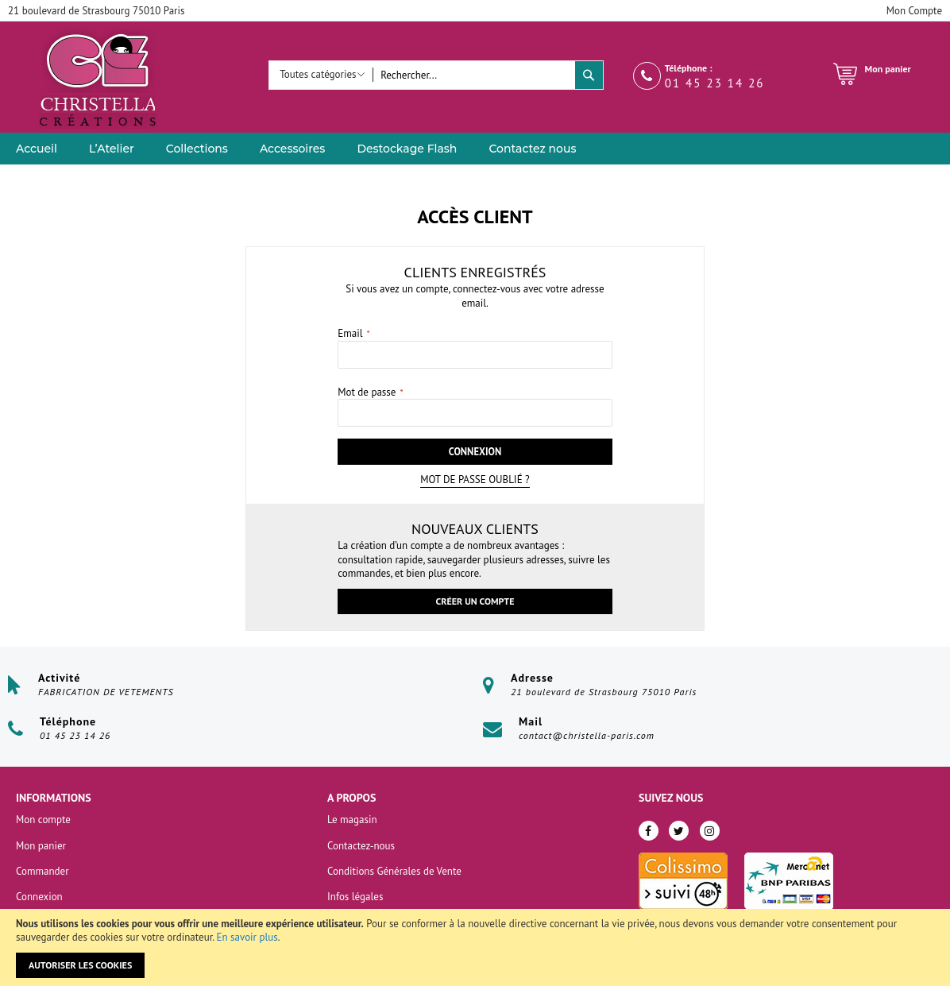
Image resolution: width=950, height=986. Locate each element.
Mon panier (41, 846)
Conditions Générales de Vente (394, 871)
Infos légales (355, 896)
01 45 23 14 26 (715, 83)
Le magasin (352, 820)
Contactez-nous (361, 846)
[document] (475, 947)
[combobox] (474, 75)
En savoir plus (247, 937)
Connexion (39, 896)
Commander (42, 871)
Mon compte (43, 820)
